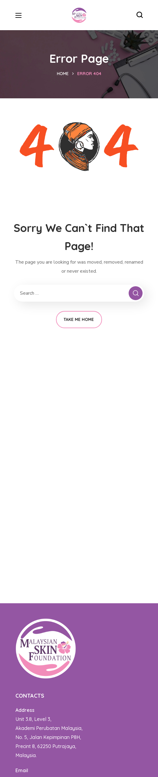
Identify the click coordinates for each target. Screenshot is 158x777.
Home (63, 73)
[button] (140, 15)
